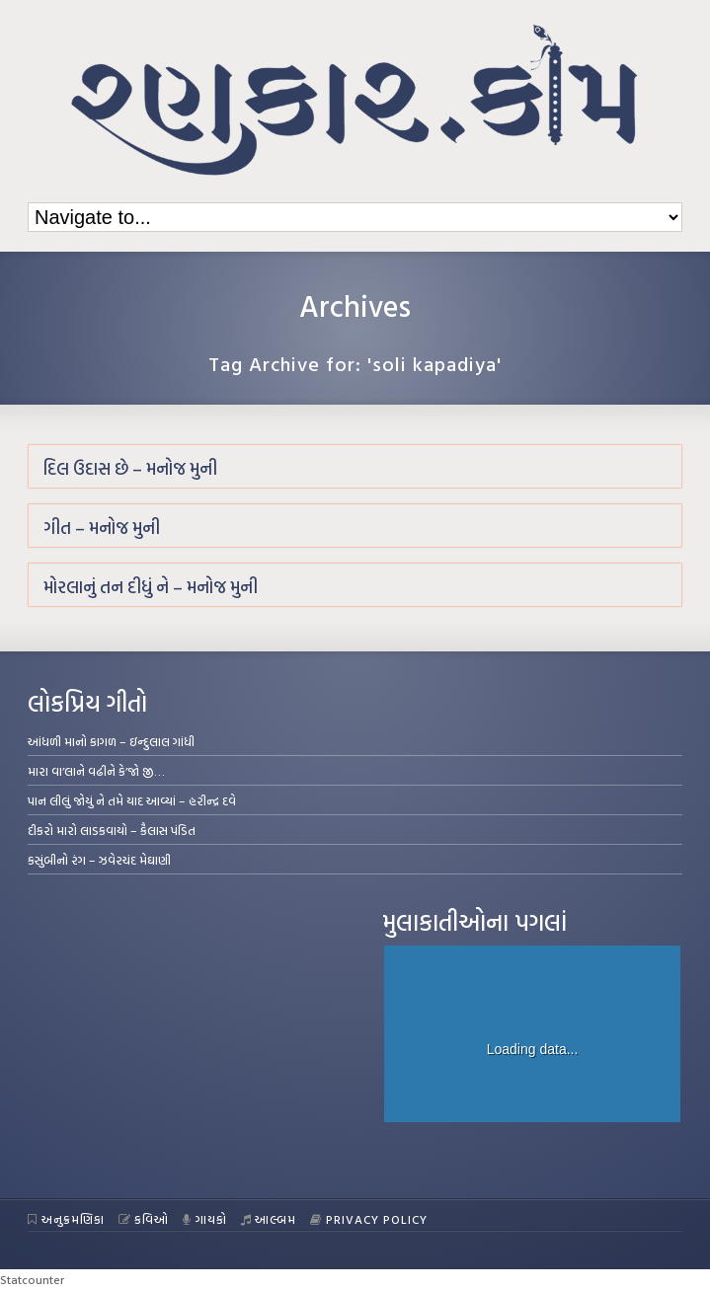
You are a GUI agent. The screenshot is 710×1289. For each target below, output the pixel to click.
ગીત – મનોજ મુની (101, 527)
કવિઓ (144, 1219)
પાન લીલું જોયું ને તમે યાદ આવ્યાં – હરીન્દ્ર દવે (132, 800)
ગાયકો (205, 1219)
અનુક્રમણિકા (66, 1219)
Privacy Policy (369, 1219)
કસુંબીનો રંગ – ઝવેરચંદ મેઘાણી (99, 860)
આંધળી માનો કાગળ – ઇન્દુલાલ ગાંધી (111, 741)
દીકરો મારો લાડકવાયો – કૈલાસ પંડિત (112, 830)
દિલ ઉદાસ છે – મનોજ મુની (130, 468)
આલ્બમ (269, 1219)
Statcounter (32, 1279)
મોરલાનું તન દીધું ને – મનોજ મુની (150, 586)
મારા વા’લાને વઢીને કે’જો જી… (96, 771)
